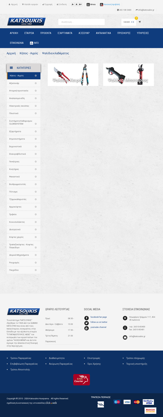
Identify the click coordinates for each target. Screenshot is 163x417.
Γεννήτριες (14, 161)
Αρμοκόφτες (15, 207)
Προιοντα (45, 33)
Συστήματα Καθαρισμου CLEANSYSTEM (20, 122)
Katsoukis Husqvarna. (39, 398)
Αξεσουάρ (14, 83)
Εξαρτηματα (65, 33)
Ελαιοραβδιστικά (17, 154)
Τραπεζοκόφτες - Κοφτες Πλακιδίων (21, 246)
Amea (91, 4)
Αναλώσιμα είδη (17, 98)
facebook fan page (99, 317)
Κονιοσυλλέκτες (17, 222)
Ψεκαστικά (14, 176)
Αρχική (11, 53)
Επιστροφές (94, 358)
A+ (80, 4)
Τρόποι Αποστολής (20, 369)
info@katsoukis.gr (137, 336)
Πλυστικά (13, 113)
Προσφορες (124, 33)
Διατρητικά (14, 229)
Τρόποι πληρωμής (135, 358)
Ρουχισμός (14, 262)
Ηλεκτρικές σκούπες (19, 106)
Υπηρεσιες (143, 33)
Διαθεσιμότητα (56, 358)
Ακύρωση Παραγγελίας (61, 364)
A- (73, 4)
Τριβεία (12, 214)
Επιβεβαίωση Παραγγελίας (24, 364)
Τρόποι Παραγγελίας (20, 358)
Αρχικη (14, 33)
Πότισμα (13, 191)
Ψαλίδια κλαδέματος (55, 53)
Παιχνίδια (13, 270)
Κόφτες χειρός (16, 237)
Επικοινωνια (17, 42)
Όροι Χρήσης (94, 364)
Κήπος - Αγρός (28, 53)
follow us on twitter (99, 322)
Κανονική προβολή (110, 4)
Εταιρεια (29, 33)
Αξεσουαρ (84, 33)
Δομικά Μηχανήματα (19, 255)
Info (34, 43)
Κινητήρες (14, 169)
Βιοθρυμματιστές (17, 184)
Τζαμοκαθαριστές (17, 199)
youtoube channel (98, 327)
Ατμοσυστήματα (17, 139)
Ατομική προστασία (18, 90)
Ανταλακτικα (103, 33)
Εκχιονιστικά (15, 146)
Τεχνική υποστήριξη (136, 364)
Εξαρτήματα (15, 131)
